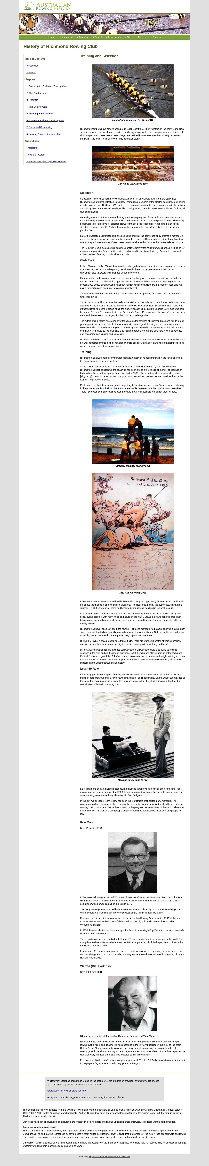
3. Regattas (32, 100)
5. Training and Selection (39, 113)
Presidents (31, 148)
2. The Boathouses (36, 93)
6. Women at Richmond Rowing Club (45, 120)
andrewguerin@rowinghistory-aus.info (66, 1090)
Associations (114, 37)
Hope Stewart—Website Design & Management (109, 1156)
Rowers (157, 37)
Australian (84, 37)
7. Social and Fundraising (39, 127)
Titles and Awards (35, 154)
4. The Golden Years (36, 106)
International (66, 37)
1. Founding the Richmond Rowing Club (46, 86)
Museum (142, 37)
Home (51, 37)
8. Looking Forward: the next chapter (45, 134)
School (98, 37)
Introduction (32, 65)
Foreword (31, 72)
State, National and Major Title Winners (46, 161)
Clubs (129, 37)
